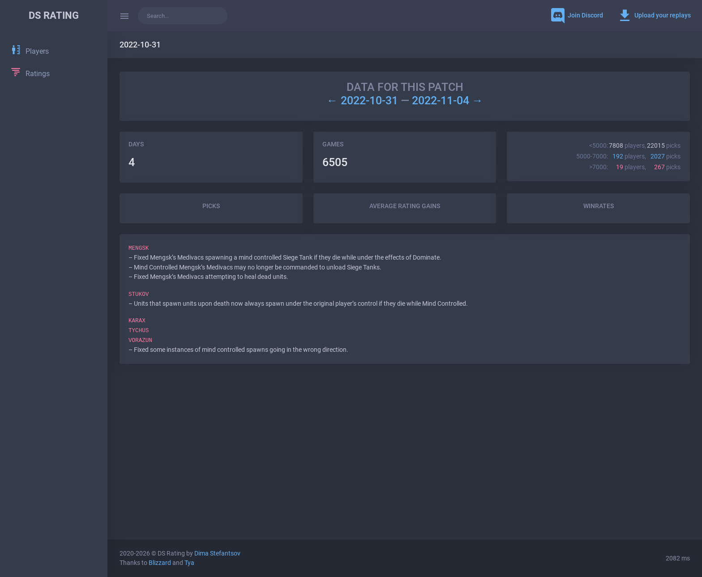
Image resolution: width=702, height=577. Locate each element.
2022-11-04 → (447, 100)
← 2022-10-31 (363, 100)
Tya (189, 563)
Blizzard (160, 563)
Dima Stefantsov (217, 553)
